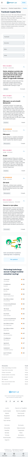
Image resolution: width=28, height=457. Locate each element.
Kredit (5, 156)
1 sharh (23, 122)
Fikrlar (20, 432)
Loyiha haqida (7, 411)
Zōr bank (6, 182)
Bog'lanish (7, 415)
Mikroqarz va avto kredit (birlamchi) (11, 102)
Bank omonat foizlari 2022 (8, 381)
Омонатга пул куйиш (10, 205)
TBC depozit (5, 379)
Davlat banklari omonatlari (8, 374)
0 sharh (23, 229)
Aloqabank (7, 333)
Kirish (23, 2)
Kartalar (7, 432)
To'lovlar (7, 435)
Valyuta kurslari (21, 428)
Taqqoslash (21, 430)
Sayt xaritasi (7, 420)
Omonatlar (7, 428)
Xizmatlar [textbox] (6, 43)
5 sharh (23, 193)
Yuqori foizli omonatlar (7, 370)
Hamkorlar (7, 418)
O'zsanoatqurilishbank (10, 304)
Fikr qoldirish (14, 259)
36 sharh (22, 89)
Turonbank (6, 279)
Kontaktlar (21, 435)
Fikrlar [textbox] (5, 55)
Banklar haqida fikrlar (15, 8)
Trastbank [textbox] (6, 36)
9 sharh (23, 143)
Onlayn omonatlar (6, 372)
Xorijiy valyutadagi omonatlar (9, 367)
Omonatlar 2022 (6, 384)
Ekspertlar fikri (21, 415)
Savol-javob (21, 413)
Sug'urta (7, 440)
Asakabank (7, 348)
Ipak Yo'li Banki (7, 353)
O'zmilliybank (7, 284)
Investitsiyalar (7, 437)
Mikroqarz (6, 134)
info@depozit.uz (21, 437)
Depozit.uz (4, 8)
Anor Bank (6, 289)
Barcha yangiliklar (21, 411)
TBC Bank (6, 309)
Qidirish (7, 413)
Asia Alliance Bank (9, 299)
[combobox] (14, 37)
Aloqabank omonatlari (7, 377)
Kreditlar (7, 430)
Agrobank (6, 343)
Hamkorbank (7, 294)
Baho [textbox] (5, 49)
